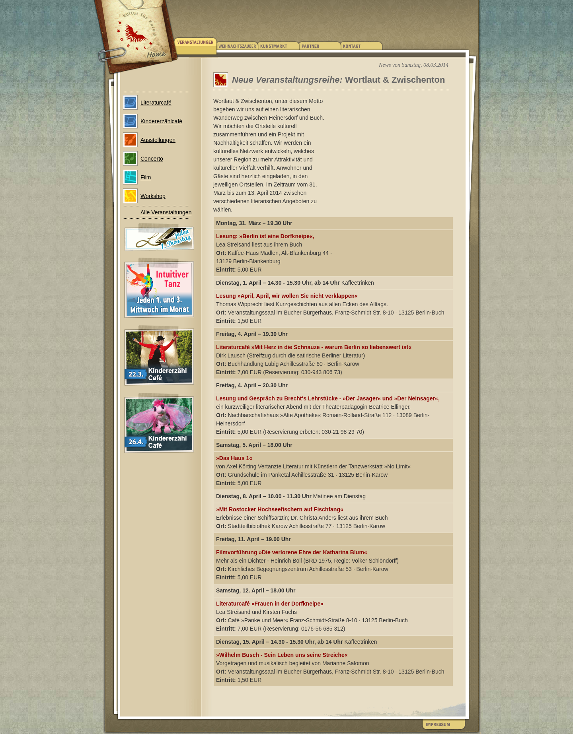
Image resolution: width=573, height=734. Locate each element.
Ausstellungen (157, 140)
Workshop (153, 196)
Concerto (151, 158)
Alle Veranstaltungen (165, 212)
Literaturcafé (156, 102)
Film (145, 177)
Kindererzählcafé (161, 121)
